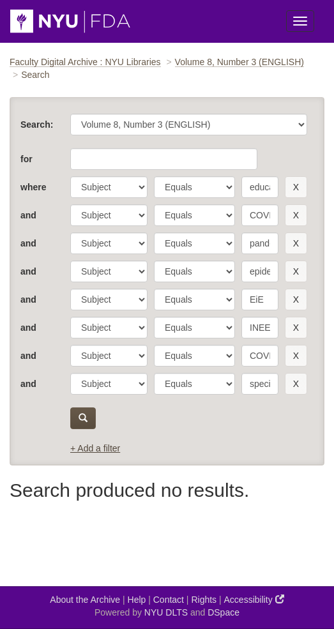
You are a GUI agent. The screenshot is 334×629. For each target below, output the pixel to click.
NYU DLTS (166, 612)
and (28, 215)
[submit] (83, 418)
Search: (36, 124)
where (33, 187)
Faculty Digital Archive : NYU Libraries (85, 62)
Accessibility (254, 599)
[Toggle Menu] (300, 21)
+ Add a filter (95, 448)
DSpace (223, 612)
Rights (203, 600)
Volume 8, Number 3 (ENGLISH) (239, 62)
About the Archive (85, 600)
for (26, 159)
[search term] (259, 187)
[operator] (194, 187)
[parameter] (109, 187)
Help (137, 600)
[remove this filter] (296, 187)
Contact (168, 600)
